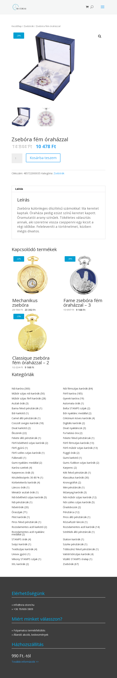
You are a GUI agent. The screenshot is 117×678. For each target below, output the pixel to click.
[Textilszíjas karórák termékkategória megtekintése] (33, 549)
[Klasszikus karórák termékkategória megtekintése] (84, 477)
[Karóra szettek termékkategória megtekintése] (33, 467)
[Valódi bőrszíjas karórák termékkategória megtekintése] (84, 554)
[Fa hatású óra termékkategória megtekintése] (84, 433)
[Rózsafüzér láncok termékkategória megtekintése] (84, 522)
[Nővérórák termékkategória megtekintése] (33, 507)
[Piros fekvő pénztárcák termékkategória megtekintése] (33, 522)
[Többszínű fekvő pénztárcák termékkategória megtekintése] (84, 549)
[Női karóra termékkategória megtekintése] (33, 388)
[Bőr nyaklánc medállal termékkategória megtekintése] (84, 413)
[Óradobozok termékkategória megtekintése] (84, 507)
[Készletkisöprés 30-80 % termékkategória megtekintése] (33, 477)
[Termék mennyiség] (17, 158)
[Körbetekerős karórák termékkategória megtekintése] (33, 482)
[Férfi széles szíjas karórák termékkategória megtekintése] (33, 452)
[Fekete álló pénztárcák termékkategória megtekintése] (33, 438)
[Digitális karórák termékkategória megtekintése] (84, 423)
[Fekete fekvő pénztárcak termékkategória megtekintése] (84, 438)
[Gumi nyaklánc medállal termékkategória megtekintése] (33, 462)
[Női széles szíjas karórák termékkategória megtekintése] (84, 502)
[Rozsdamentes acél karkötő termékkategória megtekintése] (33, 527)
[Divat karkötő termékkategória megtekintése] (33, 428)
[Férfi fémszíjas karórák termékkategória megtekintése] (84, 443)
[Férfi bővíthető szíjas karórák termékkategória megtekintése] (33, 443)
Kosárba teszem (43, 157)
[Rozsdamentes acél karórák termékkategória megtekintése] (84, 527)
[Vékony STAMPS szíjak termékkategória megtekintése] (33, 559)
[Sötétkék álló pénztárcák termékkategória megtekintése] (84, 532)
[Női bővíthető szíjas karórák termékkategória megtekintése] (33, 497)
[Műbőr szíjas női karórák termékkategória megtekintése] (33, 393)
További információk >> (25, 661)
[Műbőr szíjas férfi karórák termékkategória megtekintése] (33, 398)
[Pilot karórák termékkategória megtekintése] (33, 517)
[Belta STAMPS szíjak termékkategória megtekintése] (84, 408)
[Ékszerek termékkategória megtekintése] (33, 433)
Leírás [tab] (19, 189)
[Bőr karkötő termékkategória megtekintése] (33, 413)
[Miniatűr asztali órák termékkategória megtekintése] (33, 492)
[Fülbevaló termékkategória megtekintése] (33, 457)
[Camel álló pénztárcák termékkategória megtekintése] (33, 418)
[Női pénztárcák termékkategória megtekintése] (33, 502)
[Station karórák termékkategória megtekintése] (84, 539)
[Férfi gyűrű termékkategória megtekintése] (33, 447)
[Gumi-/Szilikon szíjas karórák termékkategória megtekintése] (84, 462)
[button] (100, 36)
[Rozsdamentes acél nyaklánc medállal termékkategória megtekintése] (33, 533)
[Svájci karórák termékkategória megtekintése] (33, 544)
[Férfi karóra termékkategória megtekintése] (84, 393)
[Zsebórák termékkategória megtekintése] (84, 564)
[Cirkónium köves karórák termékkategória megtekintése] (84, 418)
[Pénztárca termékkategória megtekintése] (84, 512)
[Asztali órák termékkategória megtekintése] (33, 403)
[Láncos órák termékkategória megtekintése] (33, 487)
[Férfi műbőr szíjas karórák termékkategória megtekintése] (84, 447)
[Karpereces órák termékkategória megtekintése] (33, 472)
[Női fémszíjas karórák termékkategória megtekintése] (84, 388)
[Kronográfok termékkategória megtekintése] (84, 482)
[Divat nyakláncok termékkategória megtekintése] (84, 428)
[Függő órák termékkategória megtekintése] (84, 452)
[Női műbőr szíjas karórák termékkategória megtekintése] (84, 497)
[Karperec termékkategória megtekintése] (84, 467)
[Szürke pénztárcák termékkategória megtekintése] (84, 544)
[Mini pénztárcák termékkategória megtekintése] (84, 487)
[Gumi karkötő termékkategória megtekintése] (84, 457)
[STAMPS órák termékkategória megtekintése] (33, 539)
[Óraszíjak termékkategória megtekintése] (33, 512)
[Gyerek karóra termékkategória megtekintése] (84, 398)
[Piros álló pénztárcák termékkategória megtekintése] (84, 517)
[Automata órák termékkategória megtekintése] (84, 403)
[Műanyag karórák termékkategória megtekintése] (84, 492)
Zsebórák (29, 26)
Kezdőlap (17, 26)
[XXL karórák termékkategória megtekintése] (33, 564)
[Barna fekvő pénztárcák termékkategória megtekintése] (33, 408)
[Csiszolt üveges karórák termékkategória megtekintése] (33, 423)
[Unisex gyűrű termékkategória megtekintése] (33, 554)
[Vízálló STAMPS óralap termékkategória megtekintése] (84, 559)
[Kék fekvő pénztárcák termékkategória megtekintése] (84, 472)
